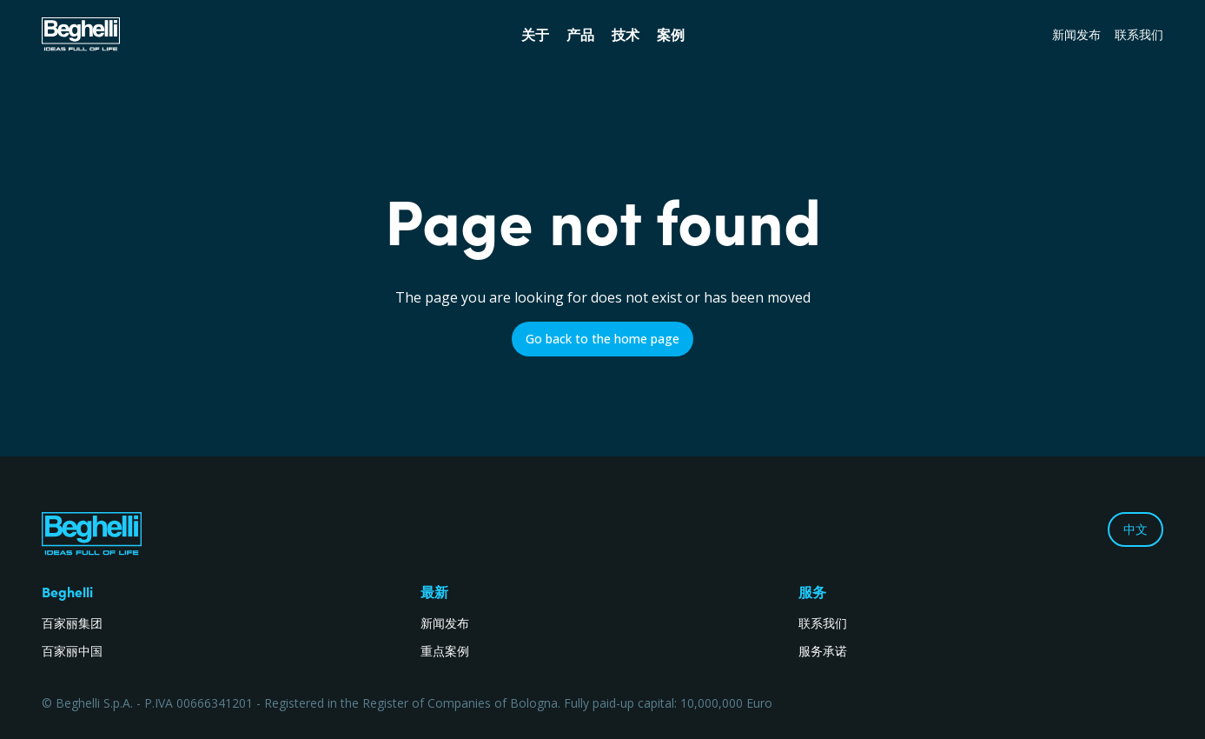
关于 (535, 34)
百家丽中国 (72, 650)
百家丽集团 (72, 623)
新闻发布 (1076, 34)
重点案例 (444, 650)
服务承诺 (822, 650)
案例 (671, 34)
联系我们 (1139, 34)
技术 (625, 34)
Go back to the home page (602, 338)
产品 (580, 34)
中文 (1135, 529)
